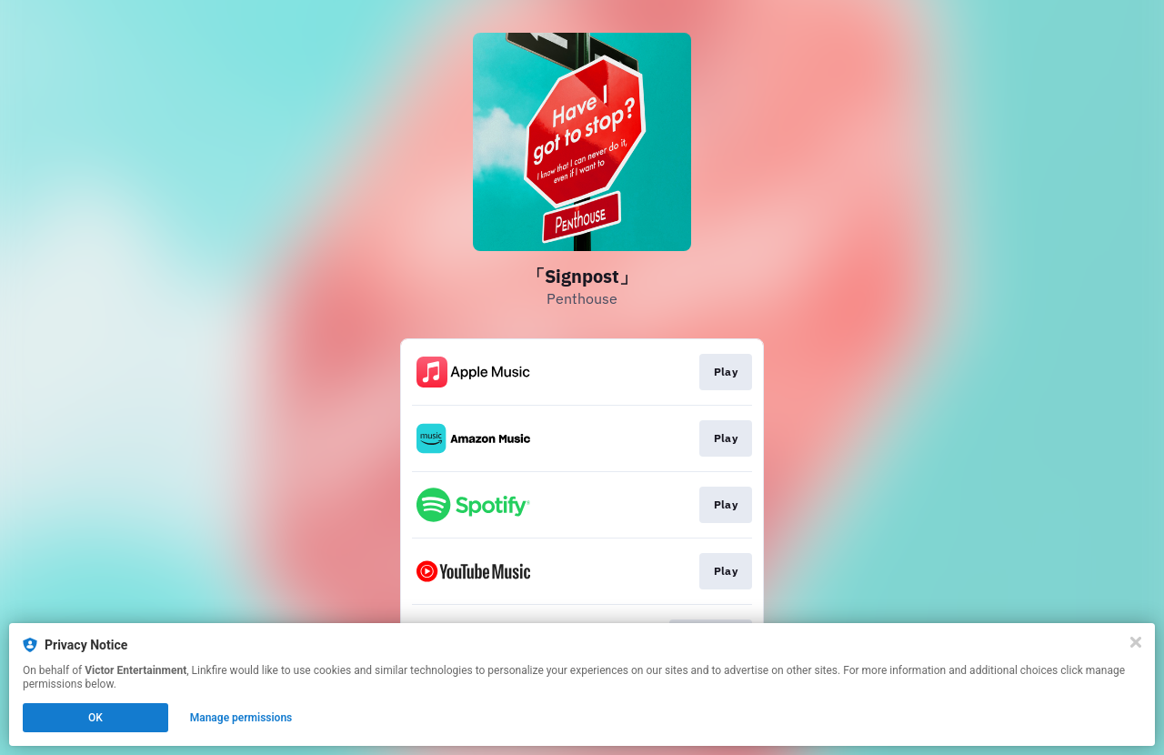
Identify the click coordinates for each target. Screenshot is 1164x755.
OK (95, 717)
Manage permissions (241, 717)
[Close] (1135, 642)
